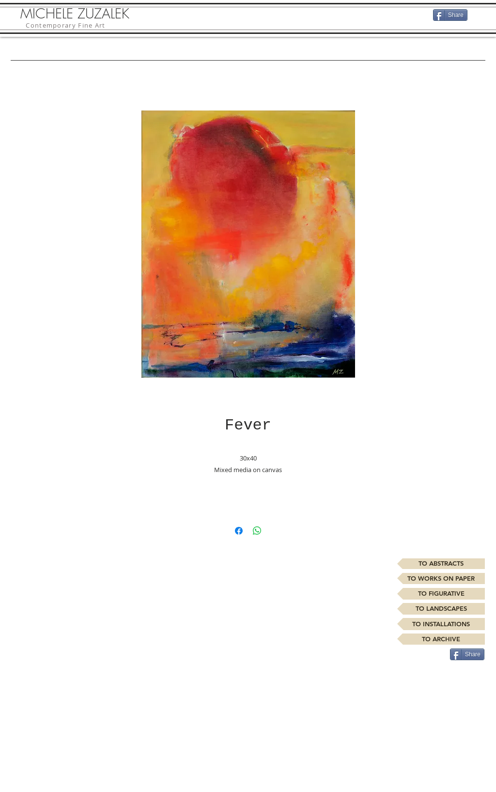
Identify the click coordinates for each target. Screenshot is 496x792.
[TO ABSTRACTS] (441, 563)
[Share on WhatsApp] (257, 531)
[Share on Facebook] (239, 531)
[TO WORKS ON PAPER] (441, 578)
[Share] (450, 15)
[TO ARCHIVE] (441, 639)
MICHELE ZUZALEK (74, 13)
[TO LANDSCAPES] (441, 609)
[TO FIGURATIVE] (441, 594)
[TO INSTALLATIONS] (441, 624)
